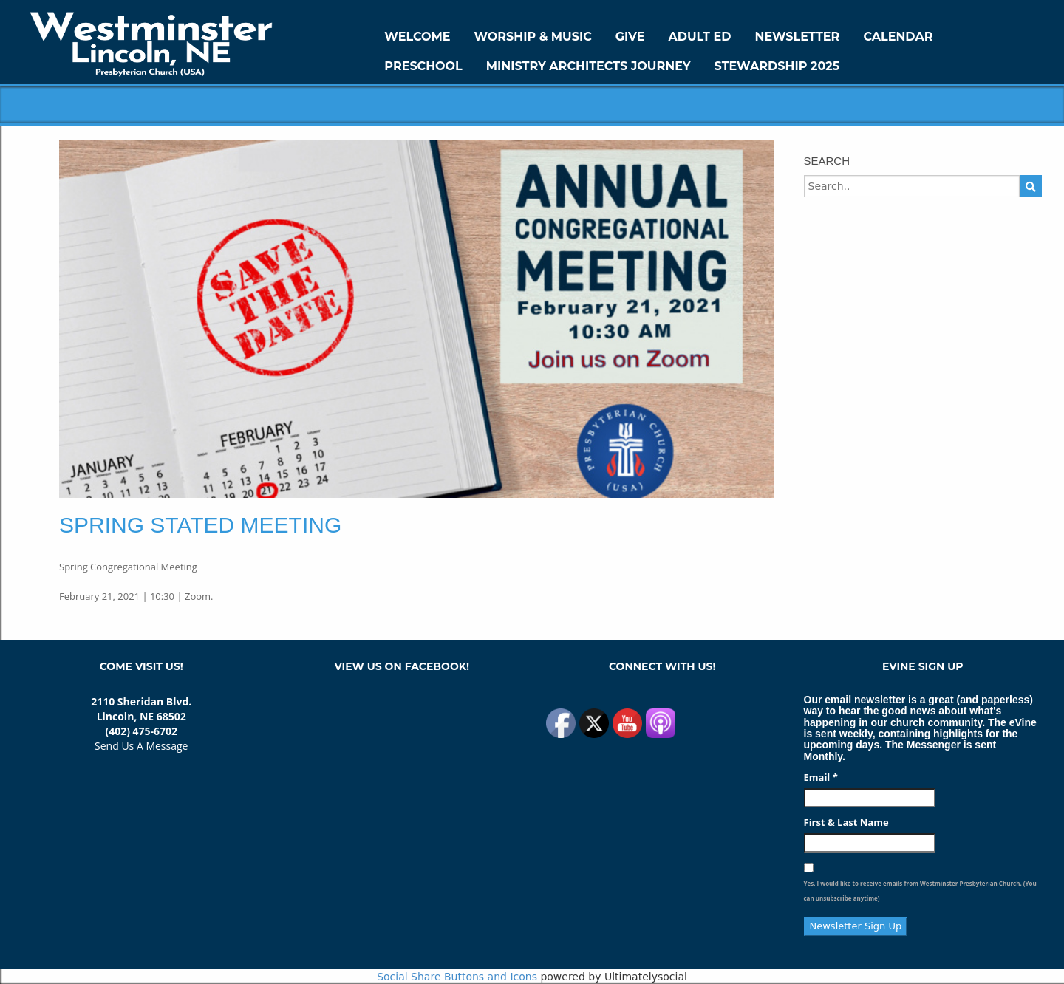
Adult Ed (700, 37)
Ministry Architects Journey (588, 66)
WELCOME (417, 37)
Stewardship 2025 (777, 66)
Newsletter (796, 37)
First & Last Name (846, 822)
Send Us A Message (141, 746)
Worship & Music (533, 37)
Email (821, 777)
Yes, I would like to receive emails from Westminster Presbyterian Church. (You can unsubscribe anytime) (920, 890)
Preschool (423, 66)
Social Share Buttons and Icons (457, 977)
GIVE (630, 37)
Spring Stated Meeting (200, 525)
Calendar (897, 37)
